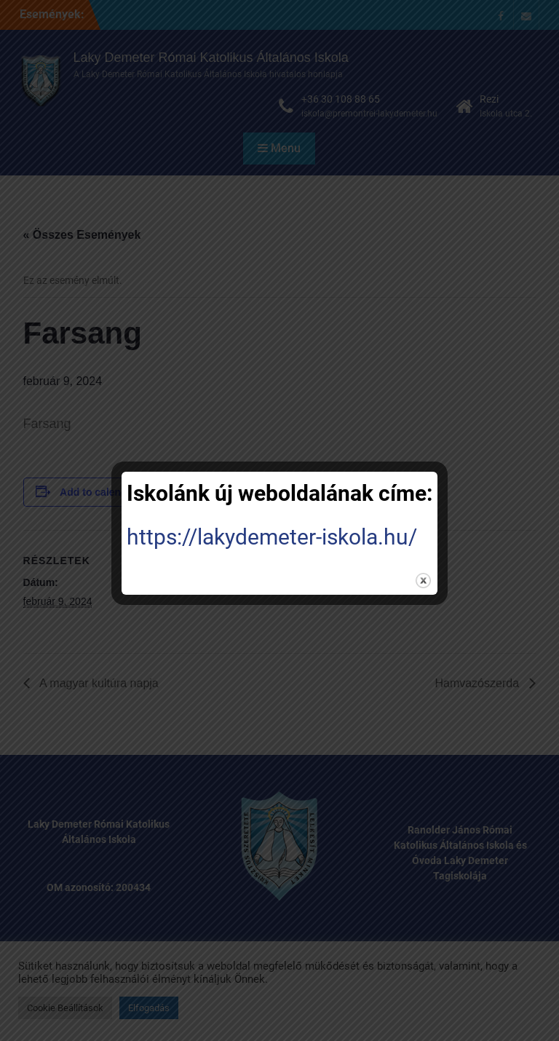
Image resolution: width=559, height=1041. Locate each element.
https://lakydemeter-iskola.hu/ (272, 537)
